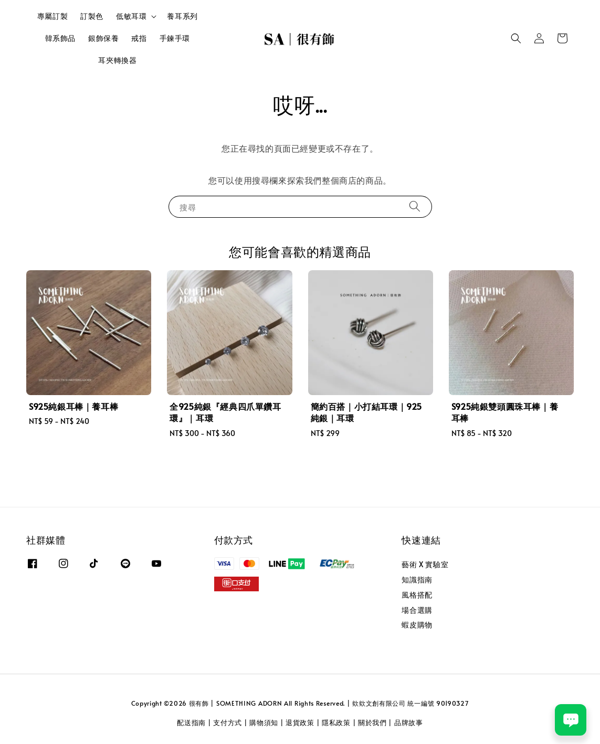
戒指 (138, 38)
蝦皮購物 (417, 625)
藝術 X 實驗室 (425, 564)
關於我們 (372, 722)
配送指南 (191, 722)
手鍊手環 (175, 38)
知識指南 (417, 579)
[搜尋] (414, 206)
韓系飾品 (60, 38)
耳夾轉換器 (117, 60)
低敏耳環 (131, 16)
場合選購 (417, 610)
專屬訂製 (52, 16)
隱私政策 (336, 722)
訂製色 (91, 16)
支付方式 (227, 722)
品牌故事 (408, 722)
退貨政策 (300, 722)
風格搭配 (417, 595)
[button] (516, 38)
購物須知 (263, 722)
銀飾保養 (103, 38)
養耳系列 (182, 16)
